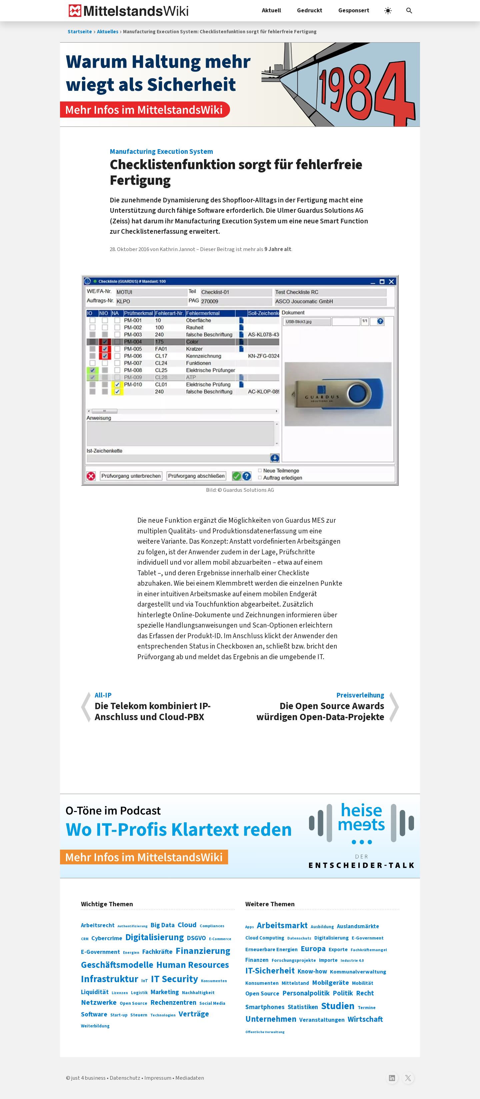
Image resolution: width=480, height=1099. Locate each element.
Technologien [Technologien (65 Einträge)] (163, 1015)
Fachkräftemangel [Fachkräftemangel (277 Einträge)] (369, 950)
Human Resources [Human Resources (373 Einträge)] (192, 965)
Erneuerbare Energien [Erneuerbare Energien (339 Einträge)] (271, 949)
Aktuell (271, 10)
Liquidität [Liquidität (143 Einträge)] (95, 992)
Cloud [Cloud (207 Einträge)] (187, 925)
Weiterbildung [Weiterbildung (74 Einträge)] (95, 1026)
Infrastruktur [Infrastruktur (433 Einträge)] (109, 979)
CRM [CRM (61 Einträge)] (84, 939)
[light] (388, 10)
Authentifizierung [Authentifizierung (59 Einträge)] (133, 926)
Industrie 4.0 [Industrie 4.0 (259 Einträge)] (352, 960)
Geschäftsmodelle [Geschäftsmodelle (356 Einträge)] (117, 965)
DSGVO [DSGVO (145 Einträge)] (196, 938)
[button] (409, 10)
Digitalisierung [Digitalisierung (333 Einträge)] (331, 938)
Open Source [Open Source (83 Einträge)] (133, 1003)
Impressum (157, 1078)
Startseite (80, 31)
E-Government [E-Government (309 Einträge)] (368, 938)
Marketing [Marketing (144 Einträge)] (165, 992)
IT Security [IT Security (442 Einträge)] (174, 979)
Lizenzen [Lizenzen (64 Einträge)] (120, 992)
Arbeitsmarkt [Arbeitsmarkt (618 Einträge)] (282, 926)
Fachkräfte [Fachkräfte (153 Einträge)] (157, 952)
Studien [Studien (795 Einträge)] (338, 1006)
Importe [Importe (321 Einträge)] (328, 960)
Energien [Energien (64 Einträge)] (131, 952)
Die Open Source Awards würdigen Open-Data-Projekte (315, 707)
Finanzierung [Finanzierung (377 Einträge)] (203, 951)
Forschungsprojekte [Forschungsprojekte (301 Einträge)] (294, 960)
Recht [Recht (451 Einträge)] (365, 993)
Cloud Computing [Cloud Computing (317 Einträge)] (264, 938)
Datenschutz (125, 1078)
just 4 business (88, 1078)
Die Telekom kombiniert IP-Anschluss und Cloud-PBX (164, 707)
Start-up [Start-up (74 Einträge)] (118, 1015)
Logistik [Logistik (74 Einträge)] (139, 993)
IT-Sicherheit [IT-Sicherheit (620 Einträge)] (270, 971)
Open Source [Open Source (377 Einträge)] (262, 993)
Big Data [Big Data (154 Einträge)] (163, 925)
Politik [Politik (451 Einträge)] (343, 993)
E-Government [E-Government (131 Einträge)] (100, 952)
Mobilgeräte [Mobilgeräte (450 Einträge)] (330, 982)
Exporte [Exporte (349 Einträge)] (338, 949)
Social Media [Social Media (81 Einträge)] (212, 1003)
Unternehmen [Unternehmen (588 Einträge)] (270, 1019)
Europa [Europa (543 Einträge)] (313, 948)
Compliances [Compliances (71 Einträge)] (212, 926)
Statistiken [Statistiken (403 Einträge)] (303, 1007)
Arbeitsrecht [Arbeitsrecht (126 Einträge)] (98, 925)
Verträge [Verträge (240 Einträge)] (194, 1013)
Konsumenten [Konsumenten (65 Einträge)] (214, 981)
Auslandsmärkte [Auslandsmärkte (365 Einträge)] (358, 927)
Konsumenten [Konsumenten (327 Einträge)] (262, 983)
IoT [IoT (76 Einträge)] (144, 981)
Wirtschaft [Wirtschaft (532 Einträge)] (365, 1019)
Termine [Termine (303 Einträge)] (367, 1007)
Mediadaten (189, 1078)
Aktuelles (107, 31)
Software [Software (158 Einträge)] (94, 1014)
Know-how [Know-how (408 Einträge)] (312, 971)
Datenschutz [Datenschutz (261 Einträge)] (299, 938)
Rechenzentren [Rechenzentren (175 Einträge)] (173, 1002)
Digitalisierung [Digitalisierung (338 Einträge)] (154, 937)
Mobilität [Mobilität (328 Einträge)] (362, 983)
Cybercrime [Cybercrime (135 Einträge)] (106, 938)
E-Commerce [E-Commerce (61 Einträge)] (220, 939)
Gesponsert (353, 10)
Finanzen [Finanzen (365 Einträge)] (257, 960)
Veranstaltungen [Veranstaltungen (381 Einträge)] (322, 1020)
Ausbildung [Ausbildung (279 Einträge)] (322, 927)
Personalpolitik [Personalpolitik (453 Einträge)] (306, 993)
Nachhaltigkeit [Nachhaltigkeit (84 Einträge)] (198, 992)
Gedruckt (309, 10)
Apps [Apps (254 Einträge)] (249, 927)
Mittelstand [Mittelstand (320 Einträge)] (295, 983)
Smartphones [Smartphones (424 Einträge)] (265, 1007)
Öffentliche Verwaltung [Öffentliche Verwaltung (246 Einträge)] (265, 1031)
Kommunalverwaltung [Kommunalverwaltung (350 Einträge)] (358, 972)
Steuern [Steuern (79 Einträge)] (138, 1015)
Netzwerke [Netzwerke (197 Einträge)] (99, 1002)
